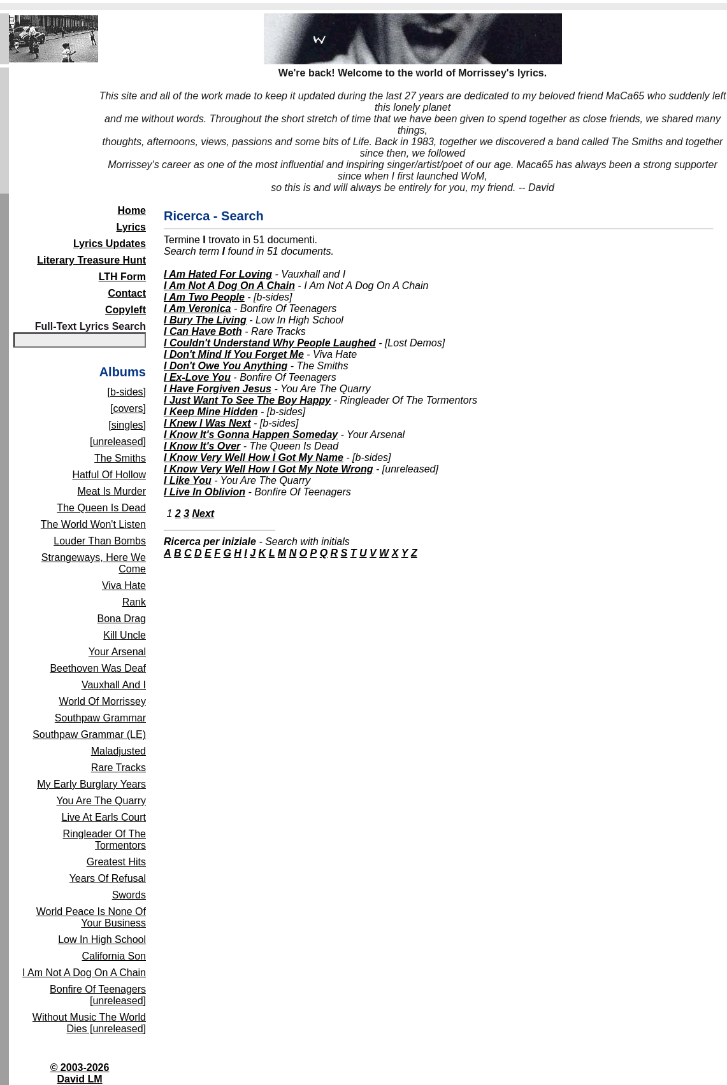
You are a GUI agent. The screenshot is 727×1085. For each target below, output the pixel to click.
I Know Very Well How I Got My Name (253, 457)
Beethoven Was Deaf (98, 668)
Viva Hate (124, 585)
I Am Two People (204, 297)
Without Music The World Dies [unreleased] (89, 1023)
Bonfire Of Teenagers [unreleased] (98, 995)
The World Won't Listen (93, 524)
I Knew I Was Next (207, 423)
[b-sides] (127, 391)
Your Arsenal (117, 651)
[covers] (128, 408)
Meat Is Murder (111, 491)
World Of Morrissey (102, 701)
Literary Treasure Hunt (91, 260)
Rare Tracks (118, 767)
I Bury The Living (205, 320)
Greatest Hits (116, 861)
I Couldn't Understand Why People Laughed (270, 342)
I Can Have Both (203, 331)
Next (203, 513)
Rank (134, 602)
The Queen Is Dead (101, 507)
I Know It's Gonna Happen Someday (251, 434)
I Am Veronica (197, 308)
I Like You (188, 480)
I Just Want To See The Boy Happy (247, 400)
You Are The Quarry (101, 800)
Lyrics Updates (109, 243)
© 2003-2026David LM (80, 1073)
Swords (129, 895)
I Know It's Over (202, 446)
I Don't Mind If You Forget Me (234, 354)
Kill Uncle (124, 635)
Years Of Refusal (107, 878)
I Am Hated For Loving (218, 274)
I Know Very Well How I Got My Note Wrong (268, 469)
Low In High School (102, 939)
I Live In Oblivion (204, 491)
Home (132, 210)
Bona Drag (122, 618)
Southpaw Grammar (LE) (89, 734)
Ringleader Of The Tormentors (104, 839)
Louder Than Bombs (100, 540)
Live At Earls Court (104, 817)
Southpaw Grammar (100, 718)
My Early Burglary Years (91, 784)
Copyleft (125, 309)
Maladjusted (118, 751)
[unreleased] (118, 441)
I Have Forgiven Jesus (217, 388)
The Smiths (120, 458)
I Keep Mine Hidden (211, 411)
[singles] (127, 425)
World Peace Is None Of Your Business (91, 917)
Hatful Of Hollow (109, 474)
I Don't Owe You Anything (225, 365)
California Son (114, 956)
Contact (127, 293)
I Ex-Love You (197, 377)
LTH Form (122, 276)
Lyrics (131, 227)
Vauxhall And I (114, 684)
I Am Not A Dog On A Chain (84, 972)
